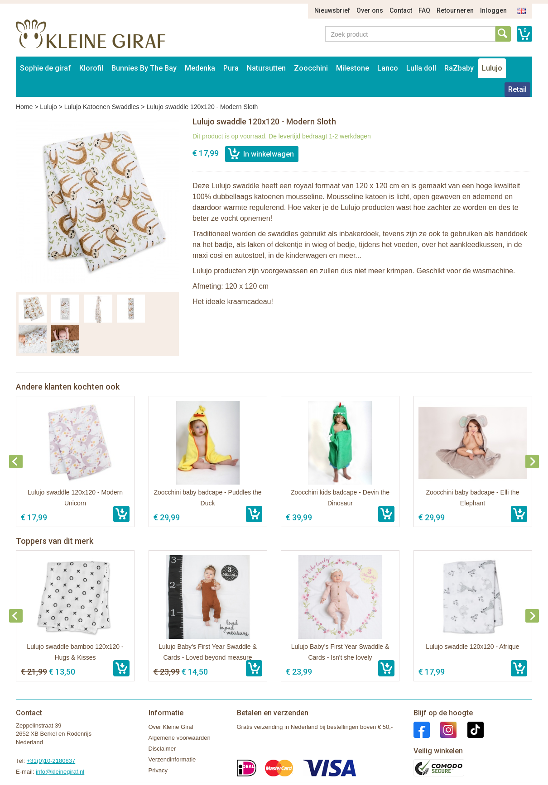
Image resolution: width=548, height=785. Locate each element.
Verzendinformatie (172, 759)
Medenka (200, 68)
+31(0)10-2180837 (51, 760)
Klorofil (91, 68)
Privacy (158, 770)
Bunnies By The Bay (144, 68)
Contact (400, 10)
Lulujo (492, 68)
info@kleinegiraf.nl (60, 771)
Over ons (369, 10)
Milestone (352, 68)
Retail (517, 89)
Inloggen (493, 10)
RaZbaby (459, 68)
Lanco (387, 68)
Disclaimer (162, 748)
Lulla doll (421, 68)
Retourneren (455, 10)
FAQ (424, 10)
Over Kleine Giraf (171, 726)
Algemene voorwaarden (180, 737)
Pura (231, 68)
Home (24, 106)
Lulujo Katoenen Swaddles (101, 106)
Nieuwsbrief (332, 10)
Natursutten (266, 68)
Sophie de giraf (45, 68)
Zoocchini (311, 68)
